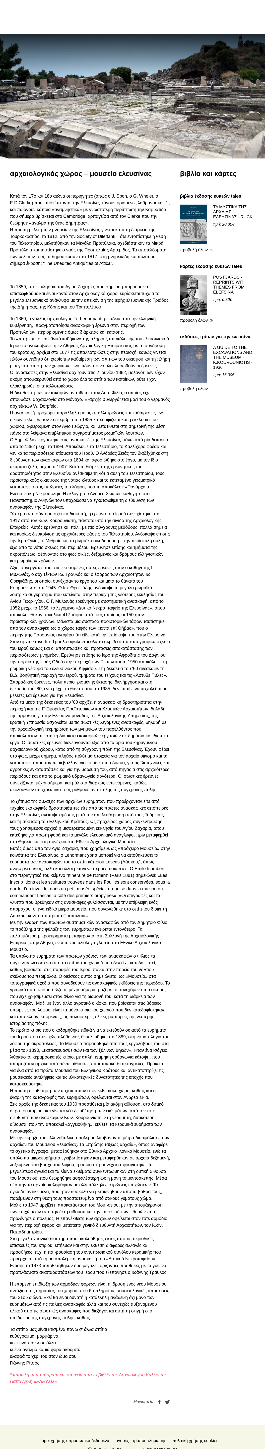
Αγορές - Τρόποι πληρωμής (141, 1406)
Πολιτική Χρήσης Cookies (195, 1406)
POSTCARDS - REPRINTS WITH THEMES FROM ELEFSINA (230, 251)
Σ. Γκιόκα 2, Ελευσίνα (114, 1416)
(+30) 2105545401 (160, 1416)
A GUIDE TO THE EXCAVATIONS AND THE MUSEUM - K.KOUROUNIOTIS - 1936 (233, 323)
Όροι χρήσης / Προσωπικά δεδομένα (75, 1406)
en (216, 16)
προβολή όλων (194, 216)
